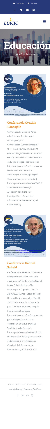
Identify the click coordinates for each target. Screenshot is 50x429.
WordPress (37, 389)
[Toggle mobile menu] (44, 21)
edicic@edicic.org (15, 389)
